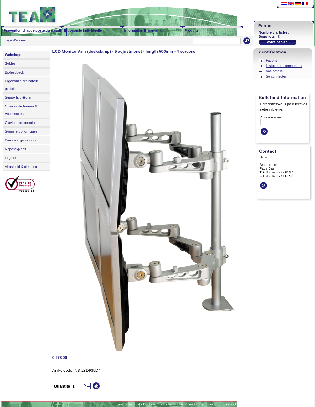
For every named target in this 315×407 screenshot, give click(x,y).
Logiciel (11, 158)
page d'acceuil (16, 40)
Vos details (274, 71)
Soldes (10, 63)
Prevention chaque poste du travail (32, 30)
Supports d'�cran (19, 97)
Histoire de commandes (284, 66)
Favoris (271, 60)
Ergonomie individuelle (83, 30)
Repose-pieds (15, 149)
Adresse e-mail (271, 117)
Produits (192, 30)
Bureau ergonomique (21, 140)
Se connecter (276, 76)
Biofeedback (14, 72)
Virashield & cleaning (21, 166)
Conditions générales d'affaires (258, 404)
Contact (307, 404)
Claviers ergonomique (22, 122)
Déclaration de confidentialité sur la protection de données (187, 404)
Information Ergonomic (143, 30)
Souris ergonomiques (21, 131)
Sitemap (291, 404)
